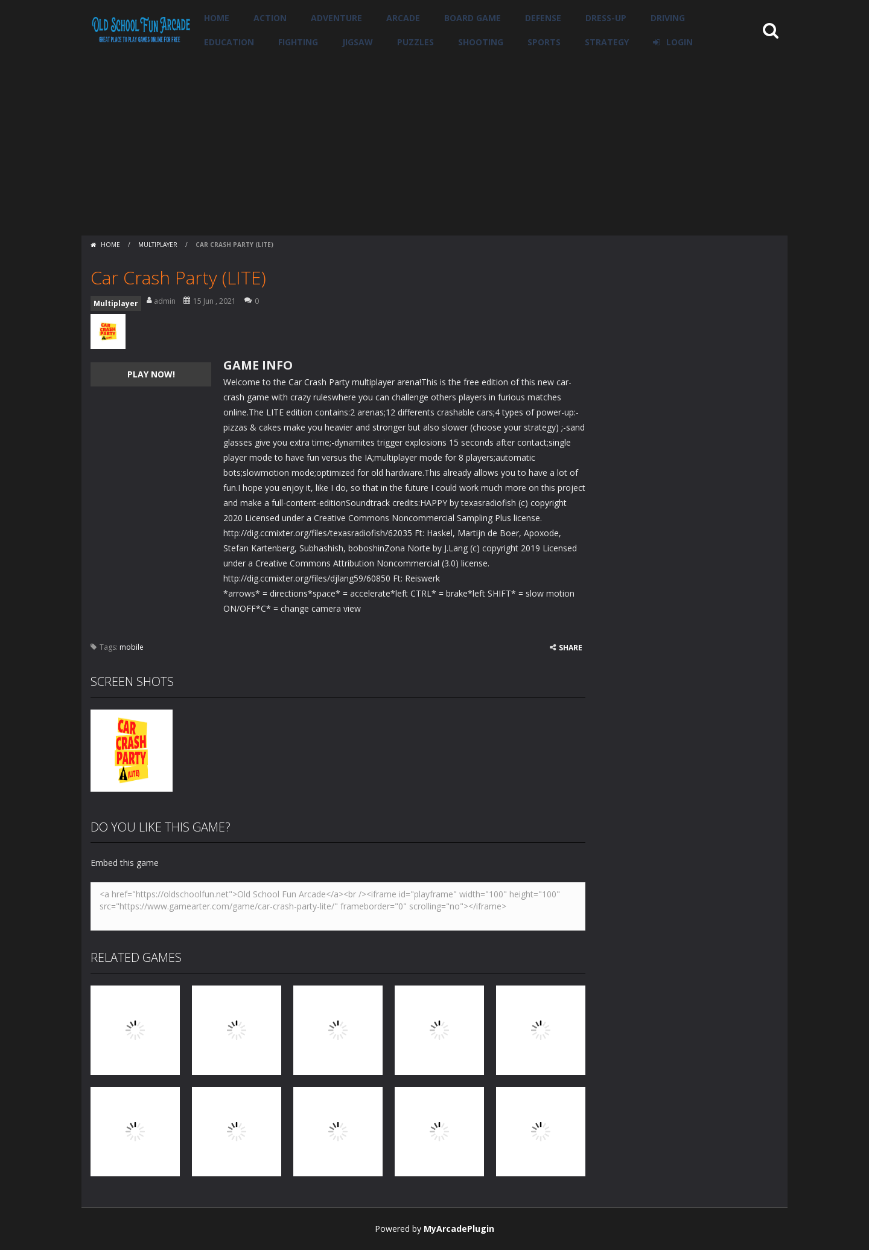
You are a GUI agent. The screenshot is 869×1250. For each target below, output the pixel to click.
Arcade (403, 18)
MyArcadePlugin (459, 1228)
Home (216, 18)
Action (270, 18)
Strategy (607, 42)
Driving (668, 18)
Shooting (480, 42)
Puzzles (415, 42)
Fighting (298, 42)
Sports (544, 42)
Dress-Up (605, 18)
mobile (131, 647)
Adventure (336, 18)
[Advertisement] (434, 144)
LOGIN (679, 42)
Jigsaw (357, 42)
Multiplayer (157, 244)
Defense (543, 18)
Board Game (472, 18)
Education (229, 42)
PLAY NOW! (151, 374)
